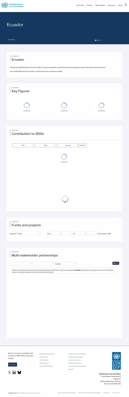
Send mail (13, 364)
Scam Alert (106, 392)
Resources (111, 5)
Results (70, 369)
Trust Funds (80, 5)
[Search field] (125, 5)
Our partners (44, 357)
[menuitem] (98, 40)
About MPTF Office (46, 366)
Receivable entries (74, 363)
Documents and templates (77, 366)
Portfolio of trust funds (47, 354)
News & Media (100, 5)
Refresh (82, 145)
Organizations (44, 363)
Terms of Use (115, 392)
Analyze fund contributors (77, 354)
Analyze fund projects (75, 357)
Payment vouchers (74, 360)
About (120, 5)
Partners (89, 5)
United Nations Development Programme (29, 393)
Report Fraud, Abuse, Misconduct (66, 392)
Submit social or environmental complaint (89, 392)
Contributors (44, 360)
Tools (97, 40)
